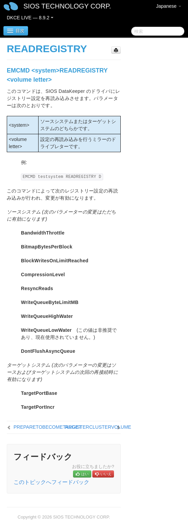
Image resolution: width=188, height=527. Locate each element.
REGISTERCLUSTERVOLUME (98, 427)
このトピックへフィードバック (51, 482)
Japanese (168, 6)
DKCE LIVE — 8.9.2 (30, 17)
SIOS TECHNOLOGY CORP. (67, 6)
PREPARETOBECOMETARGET (47, 427)
